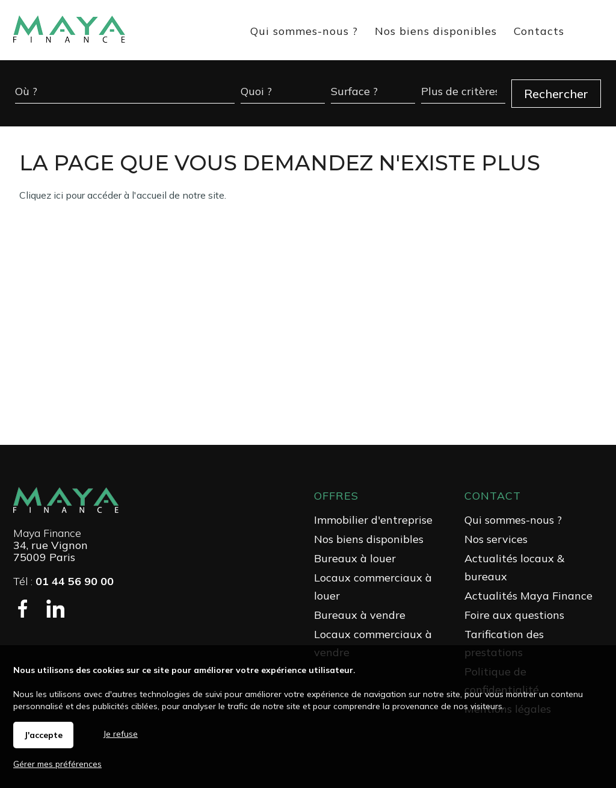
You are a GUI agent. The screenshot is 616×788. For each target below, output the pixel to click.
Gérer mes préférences (57, 764)
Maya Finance (47, 533)
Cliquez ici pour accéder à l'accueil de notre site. (122, 195)
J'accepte (43, 735)
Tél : (63, 581)
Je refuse (120, 733)
